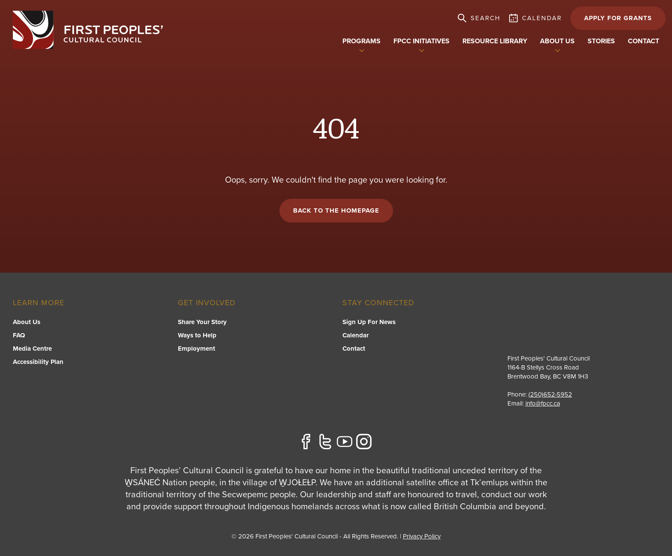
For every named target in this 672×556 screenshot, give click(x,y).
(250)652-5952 (550, 394)
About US (557, 41)
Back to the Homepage (336, 210)
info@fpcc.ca (542, 403)
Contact (643, 41)
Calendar (355, 335)
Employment (196, 348)
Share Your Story (202, 322)
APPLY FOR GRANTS (618, 18)
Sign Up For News (369, 322)
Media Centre (32, 348)
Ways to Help (197, 335)
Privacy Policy (422, 536)
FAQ (19, 335)
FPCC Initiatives (421, 41)
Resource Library (494, 41)
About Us (26, 322)
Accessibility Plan (38, 362)
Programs (361, 41)
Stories (601, 41)
